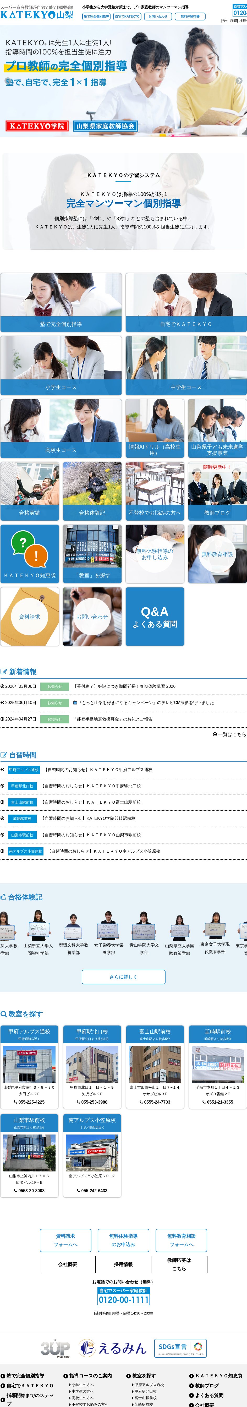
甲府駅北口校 (146, 1391)
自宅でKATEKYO (127, 16)
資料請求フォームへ (65, 1240)
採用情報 (123, 1264)
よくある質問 (209, 1395)
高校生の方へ (83, 1398)
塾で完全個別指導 (96, 16)
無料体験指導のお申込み (123, 1240)
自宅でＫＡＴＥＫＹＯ (30, 1385)
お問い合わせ (158, 16)
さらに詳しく (123, 977)
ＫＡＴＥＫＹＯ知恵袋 (218, 1375)
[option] (123, 81)
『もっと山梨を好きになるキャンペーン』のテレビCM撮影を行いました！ (109, 703)
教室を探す (144, 1375)
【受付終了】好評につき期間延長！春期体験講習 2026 (88, 687)
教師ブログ (207, 1385)
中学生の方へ (83, 1391)
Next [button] (239, 81)
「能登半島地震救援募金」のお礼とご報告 (77, 719)
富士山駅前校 (146, 1398)
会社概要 (67, 1264)
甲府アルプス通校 (149, 1385)
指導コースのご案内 (90, 1375)
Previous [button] (8, 81)
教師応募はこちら (179, 1264)
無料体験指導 (190, 16)
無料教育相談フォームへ (181, 1240)
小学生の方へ (83, 1385)
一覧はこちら (229, 734)
